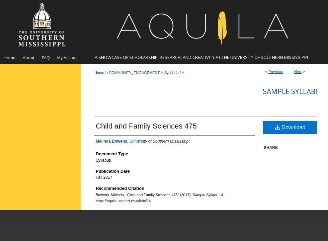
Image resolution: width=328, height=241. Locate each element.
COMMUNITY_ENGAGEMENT (134, 73)
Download (290, 127)
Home (99, 73)
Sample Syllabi (290, 91)
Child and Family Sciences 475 (146, 126)
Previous (275, 72)
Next (298, 72)
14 (182, 73)
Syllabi (169, 73)
